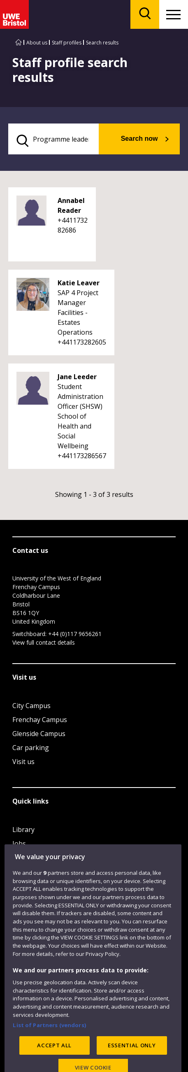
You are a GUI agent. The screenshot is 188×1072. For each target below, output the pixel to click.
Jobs (19, 843)
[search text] (53, 139)
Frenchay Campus (39, 719)
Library (23, 829)
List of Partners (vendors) (49, 1042)
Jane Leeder (77, 376)
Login (21, 857)
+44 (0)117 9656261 (75, 634)
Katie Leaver (79, 282)
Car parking (30, 747)
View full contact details (43, 642)
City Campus (31, 705)
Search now (139, 138)
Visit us (23, 761)
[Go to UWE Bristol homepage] (18, 42)
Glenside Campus (38, 733)
